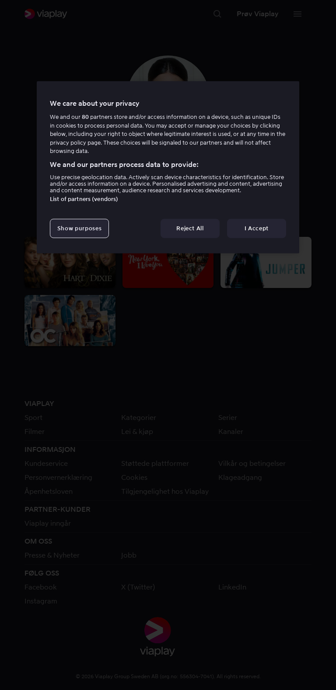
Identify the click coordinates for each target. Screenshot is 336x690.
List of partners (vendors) (84, 199)
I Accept (257, 228)
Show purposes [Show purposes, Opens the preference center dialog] (79, 228)
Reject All (190, 228)
